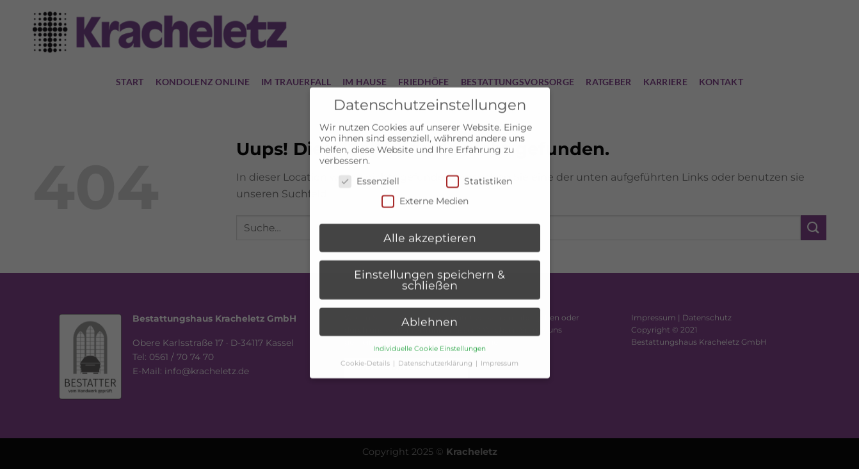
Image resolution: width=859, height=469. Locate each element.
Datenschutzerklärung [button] (436, 355)
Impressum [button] (499, 355)
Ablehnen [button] (429, 313)
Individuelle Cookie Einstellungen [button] (429, 340)
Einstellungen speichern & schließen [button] (429, 271)
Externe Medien (425, 193)
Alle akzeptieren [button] (429, 229)
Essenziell (369, 173)
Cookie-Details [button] (366, 355)
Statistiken (479, 173)
